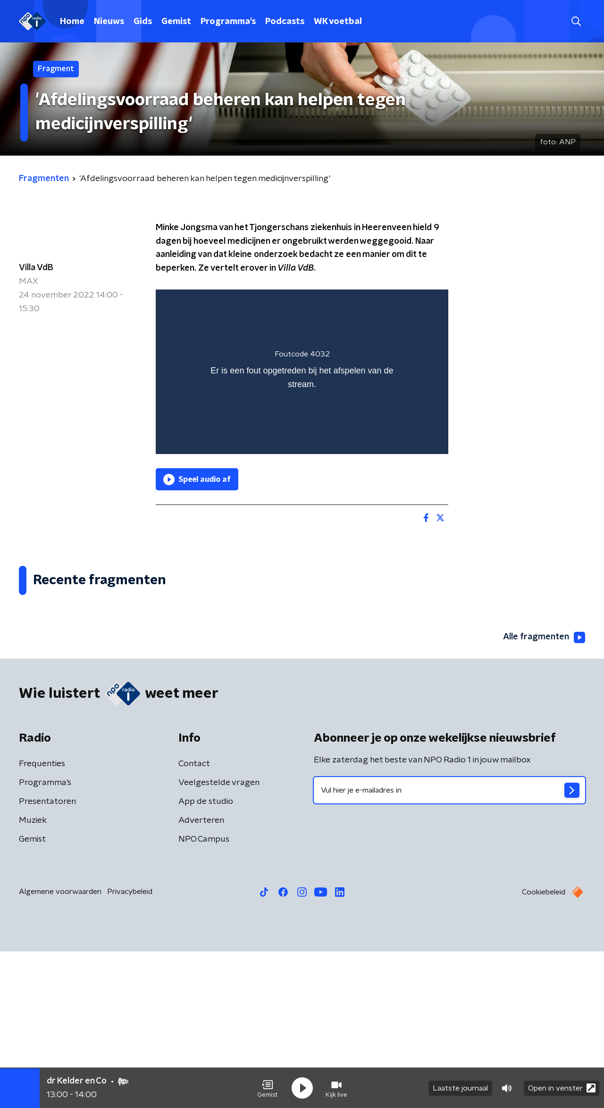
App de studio (205, 958)
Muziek (33, 977)
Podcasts (284, 21)
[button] (267, 1088)
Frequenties (42, 920)
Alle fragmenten (544, 793)
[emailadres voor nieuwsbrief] (449, 947)
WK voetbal (338, 21)
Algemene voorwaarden (60, 1048)
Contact (194, 920)
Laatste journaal (460, 1088)
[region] (302, 371)
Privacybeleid (129, 1048)
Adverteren (201, 977)
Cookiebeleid (543, 1048)
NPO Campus (203, 996)
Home (72, 21)
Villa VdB (36, 268)
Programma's (228, 21)
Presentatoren (47, 958)
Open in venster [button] (562, 1087)
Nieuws (109, 21)
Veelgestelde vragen (219, 939)
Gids (143, 21)
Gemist (176, 21)
